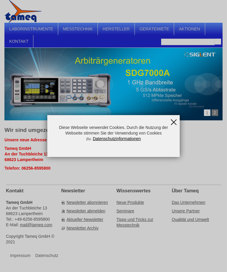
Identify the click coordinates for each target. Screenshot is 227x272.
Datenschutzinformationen (117, 138)
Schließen (174, 120)
